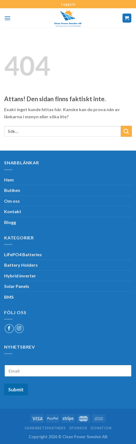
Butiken (12, 190)
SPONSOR (78, 428)
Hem (9, 179)
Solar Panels (16, 286)
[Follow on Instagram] (19, 328)
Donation (101, 428)
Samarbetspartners (45, 428)
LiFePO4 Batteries (23, 254)
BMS (9, 296)
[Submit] (126, 131)
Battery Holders (21, 265)
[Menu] (7, 18)
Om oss (12, 201)
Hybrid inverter (20, 275)
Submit (16, 389)
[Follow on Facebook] (9, 328)
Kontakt (12, 211)
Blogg (10, 222)
